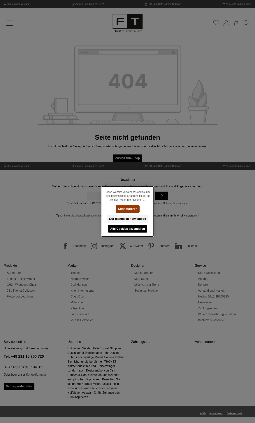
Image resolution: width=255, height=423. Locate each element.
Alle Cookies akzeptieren (127, 228)
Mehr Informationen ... (132, 199)
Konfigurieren (127, 208)
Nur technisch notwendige (127, 218)
